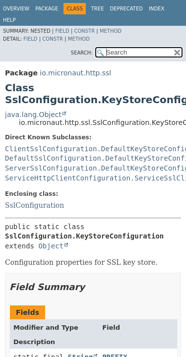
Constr (84, 31)
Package (46, 8)
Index (156, 8)
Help (9, 20)
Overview (16, 8)
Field (62, 31)
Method (111, 31)
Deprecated (126, 8)
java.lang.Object (33, 115)
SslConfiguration (34, 205)
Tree (97, 8)
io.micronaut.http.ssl (75, 73)
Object (50, 246)
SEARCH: (82, 53)
